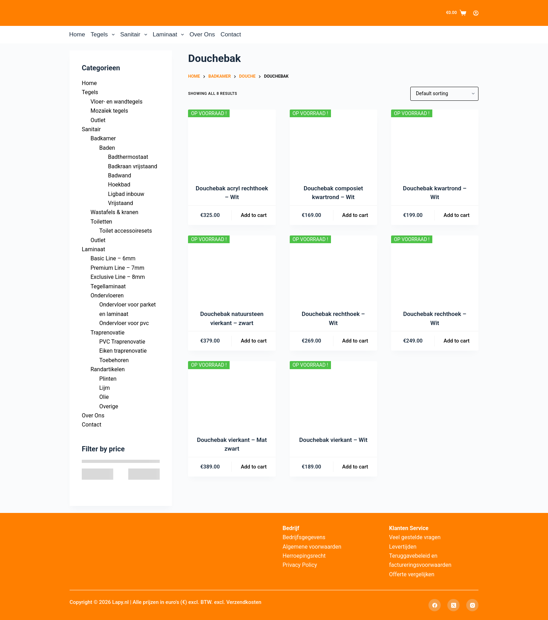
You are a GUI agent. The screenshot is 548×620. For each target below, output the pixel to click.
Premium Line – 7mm (117, 268)
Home (77, 34)
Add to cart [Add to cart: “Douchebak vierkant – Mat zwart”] (254, 467)
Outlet (98, 120)
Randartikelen (108, 369)
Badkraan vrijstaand (132, 166)
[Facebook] (434, 605)
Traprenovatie (107, 332)
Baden (107, 148)
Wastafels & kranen (114, 212)
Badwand (119, 175)
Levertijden (402, 546)
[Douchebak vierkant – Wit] (333, 394)
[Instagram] (472, 605)
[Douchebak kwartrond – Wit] (434, 142)
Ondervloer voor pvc (124, 323)
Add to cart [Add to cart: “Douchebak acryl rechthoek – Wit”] (254, 215)
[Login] (475, 13)
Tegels (104, 34)
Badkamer (103, 138)
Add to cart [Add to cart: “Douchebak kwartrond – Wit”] (456, 215)
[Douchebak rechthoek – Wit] (333, 268)
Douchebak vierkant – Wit (333, 439)
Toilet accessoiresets (125, 230)
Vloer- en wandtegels (117, 101)
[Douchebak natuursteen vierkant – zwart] (231, 268)
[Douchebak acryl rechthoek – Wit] (231, 142)
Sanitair (135, 34)
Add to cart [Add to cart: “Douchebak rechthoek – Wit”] (355, 341)
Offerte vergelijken (411, 574)
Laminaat (170, 34)
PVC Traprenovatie (122, 341)
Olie (104, 397)
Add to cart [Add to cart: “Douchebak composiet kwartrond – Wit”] (355, 215)
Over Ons (202, 34)
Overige (108, 406)
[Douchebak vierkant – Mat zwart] (231, 394)
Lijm (104, 388)
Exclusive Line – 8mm (118, 277)
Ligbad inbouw (126, 194)
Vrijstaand (120, 203)
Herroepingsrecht (304, 555)
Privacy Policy (300, 565)
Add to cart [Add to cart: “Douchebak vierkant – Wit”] (355, 467)
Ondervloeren (107, 295)
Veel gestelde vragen (414, 537)
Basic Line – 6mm (113, 258)
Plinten (107, 378)
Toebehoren (114, 360)
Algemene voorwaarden (312, 546)
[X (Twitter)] (453, 605)
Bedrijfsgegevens (304, 537)
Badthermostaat (128, 157)
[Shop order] (444, 94)
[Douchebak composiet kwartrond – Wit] (333, 142)
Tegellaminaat (108, 286)
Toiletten (101, 221)
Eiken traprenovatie (123, 350)
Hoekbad (119, 184)
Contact (231, 34)
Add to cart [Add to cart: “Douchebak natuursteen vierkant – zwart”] (254, 341)
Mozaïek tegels (109, 110)
